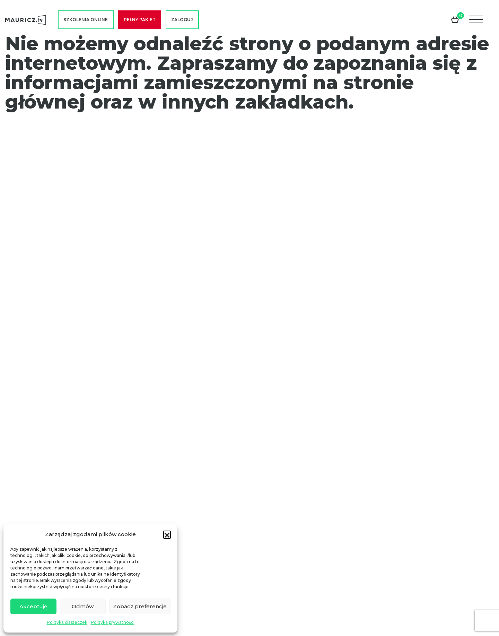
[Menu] (477, 20)
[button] (167, 534)
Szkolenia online (85, 19)
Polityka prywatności (112, 622)
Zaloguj (182, 19)
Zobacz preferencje (140, 606)
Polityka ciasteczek (67, 622)
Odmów (83, 606)
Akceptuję (33, 606)
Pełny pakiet (140, 19)
